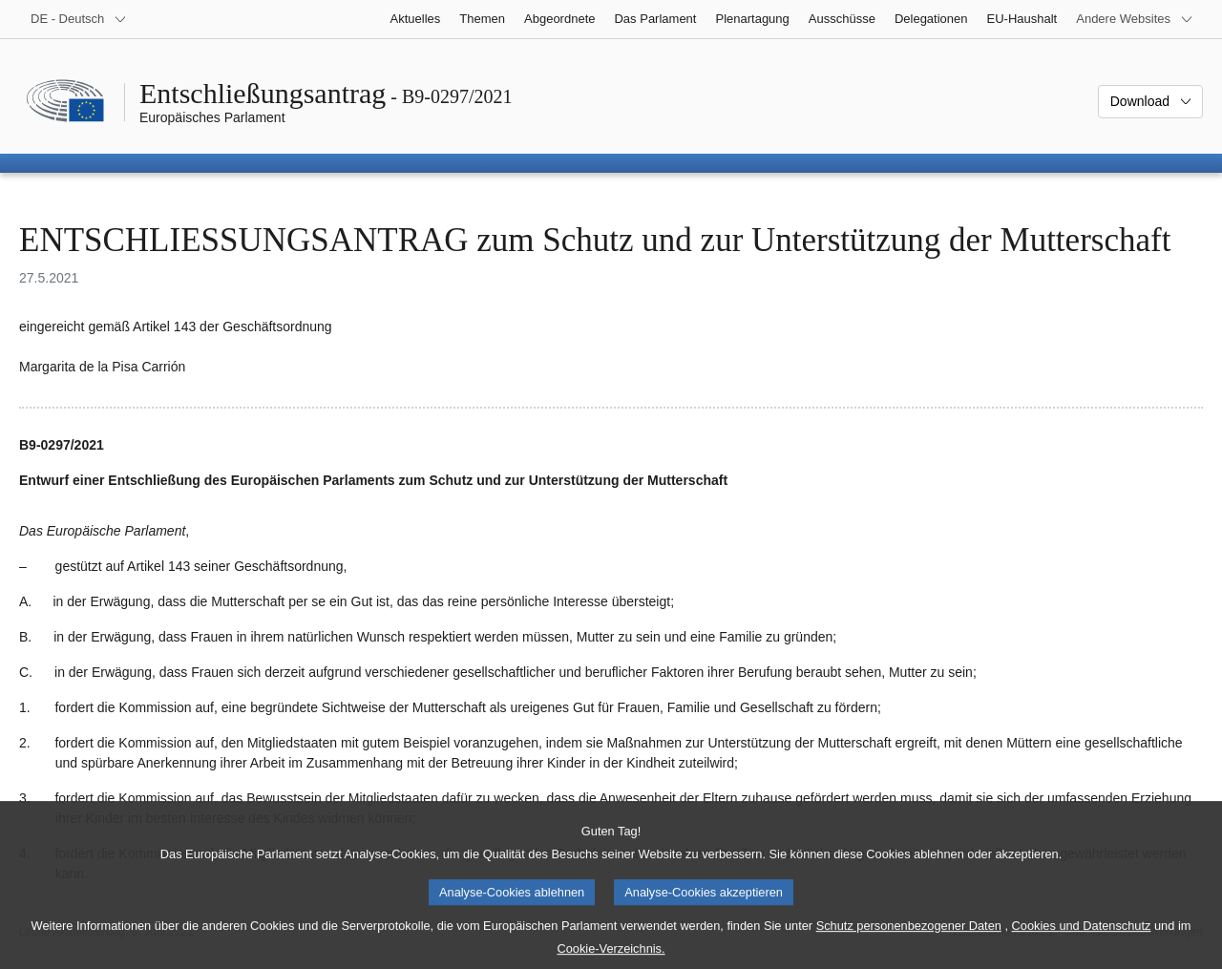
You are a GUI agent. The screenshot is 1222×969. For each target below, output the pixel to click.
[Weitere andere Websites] (1134, 19)
